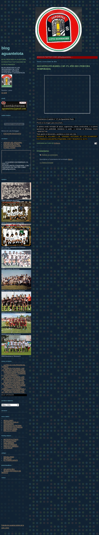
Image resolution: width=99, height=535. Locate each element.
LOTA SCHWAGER (10, 444)
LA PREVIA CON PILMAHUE (14, 380)
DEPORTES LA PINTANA (12, 425)
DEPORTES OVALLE (11, 422)
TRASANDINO (9, 424)
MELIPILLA (7, 458)
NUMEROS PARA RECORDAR (14, 372)
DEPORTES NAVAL (10, 429)
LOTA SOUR (8, 448)
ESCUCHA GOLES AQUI (12, 133)
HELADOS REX (9, 469)
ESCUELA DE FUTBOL (12, 144)
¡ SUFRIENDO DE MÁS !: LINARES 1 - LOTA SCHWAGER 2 (13, 388)
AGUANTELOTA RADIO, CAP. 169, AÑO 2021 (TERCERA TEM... (13, 377)
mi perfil (4, 93)
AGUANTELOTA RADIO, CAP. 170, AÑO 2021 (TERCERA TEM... (13, 369)
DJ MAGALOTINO (10, 441)
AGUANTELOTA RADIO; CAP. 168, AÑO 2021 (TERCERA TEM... (13, 383)
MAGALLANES (9, 457)
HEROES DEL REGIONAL (13, 142)
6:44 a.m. (57, 143)
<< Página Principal (46, 162)
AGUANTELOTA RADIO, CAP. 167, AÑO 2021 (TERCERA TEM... (13, 391)
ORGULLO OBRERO (11, 446)
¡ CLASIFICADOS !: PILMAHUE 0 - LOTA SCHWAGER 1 (13, 374)
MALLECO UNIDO (10, 430)
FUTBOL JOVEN (9, 148)
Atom (70, 159)
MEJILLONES (8, 420)
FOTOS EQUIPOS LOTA (12, 146)
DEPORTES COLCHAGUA (13, 427)
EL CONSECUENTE (11, 460)
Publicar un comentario (50, 155)
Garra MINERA (9, 443)
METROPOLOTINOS (11, 439)
